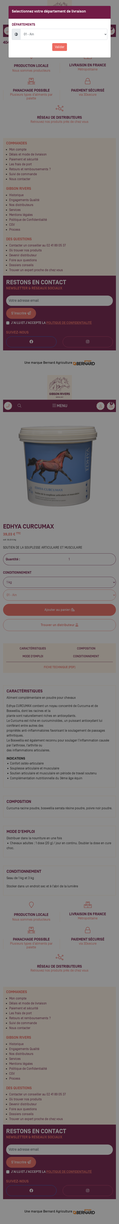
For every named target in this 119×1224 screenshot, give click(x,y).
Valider (59, 47)
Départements (23, 24)
